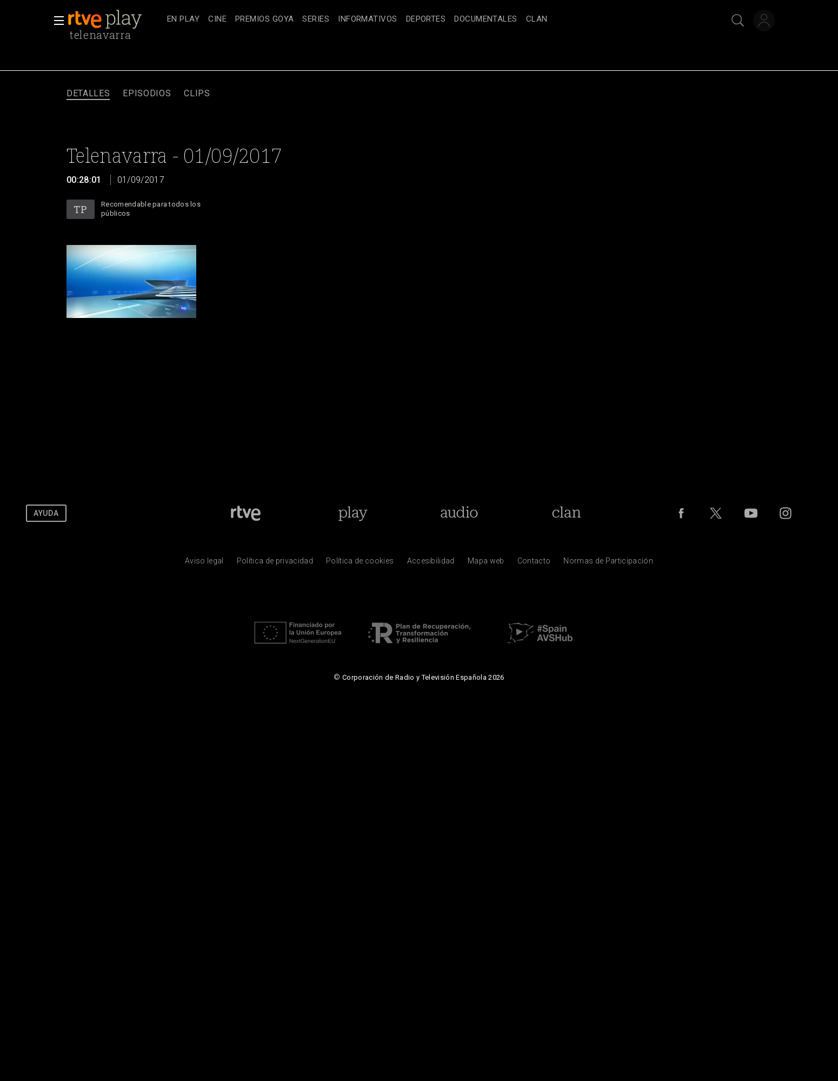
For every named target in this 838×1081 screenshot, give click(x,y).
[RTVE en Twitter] (715, 513)
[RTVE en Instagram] (785, 513)
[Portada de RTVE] (245, 513)
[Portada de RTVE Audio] (459, 513)
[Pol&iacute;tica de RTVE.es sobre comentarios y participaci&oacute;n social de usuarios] (608, 563)
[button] (56, 20)
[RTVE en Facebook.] (681, 513)
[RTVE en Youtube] (751, 513)
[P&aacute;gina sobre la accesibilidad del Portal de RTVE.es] (431, 563)
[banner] (115, 19)
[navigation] (431, 19)
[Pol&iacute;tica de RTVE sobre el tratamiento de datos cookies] (360, 563)
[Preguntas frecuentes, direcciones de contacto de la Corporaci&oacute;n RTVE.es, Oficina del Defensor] (534, 563)
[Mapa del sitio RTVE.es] (486, 563)
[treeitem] (183, 20)
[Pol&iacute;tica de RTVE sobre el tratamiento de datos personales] (275, 563)
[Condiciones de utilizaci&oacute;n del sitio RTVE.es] (204, 563)
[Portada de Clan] (566, 513)
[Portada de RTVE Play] (352, 513)
